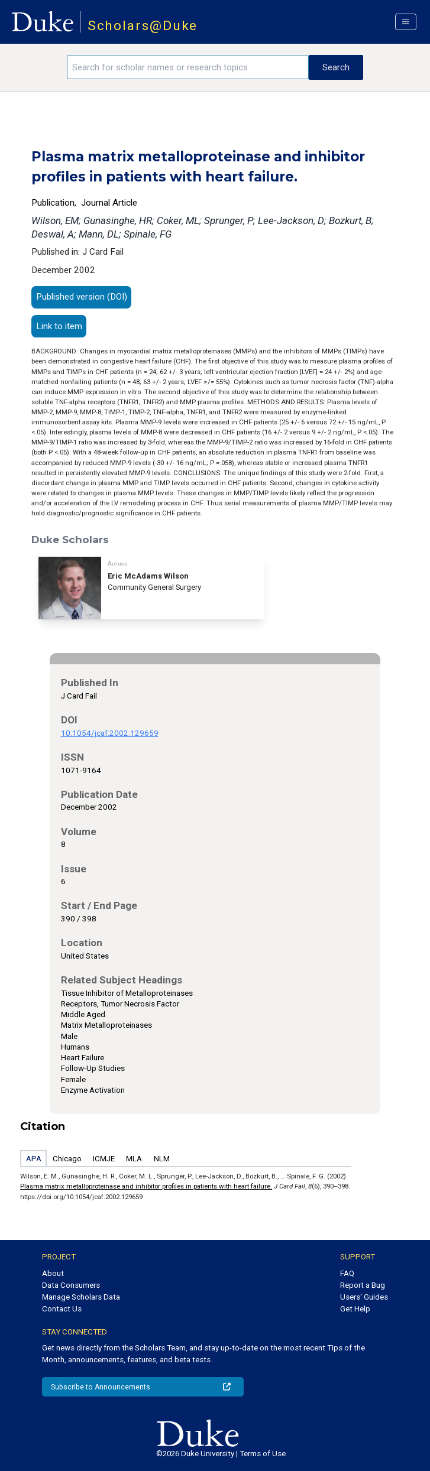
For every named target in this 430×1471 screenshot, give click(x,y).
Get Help (355, 1308)
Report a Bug (362, 1285)
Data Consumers (71, 1285)
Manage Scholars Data (81, 1297)
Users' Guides (364, 1297)
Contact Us (62, 1308)
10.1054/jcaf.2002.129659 (110, 733)
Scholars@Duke (143, 26)
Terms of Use (263, 1453)
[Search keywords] (188, 67)
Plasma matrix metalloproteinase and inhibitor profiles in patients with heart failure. (146, 1186)
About (53, 1273)
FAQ (347, 1273)
